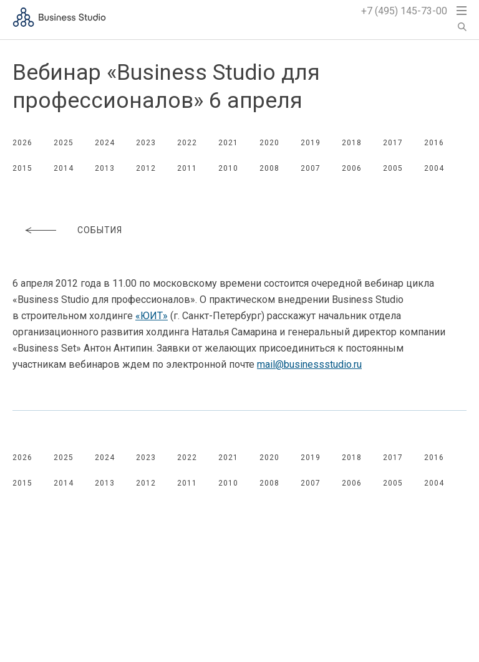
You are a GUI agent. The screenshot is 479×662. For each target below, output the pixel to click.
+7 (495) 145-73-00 (404, 11)
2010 (228, 168)
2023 (146, 142)
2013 (105, 168)
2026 (22, 142)
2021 (228, 142)
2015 (22, 168)
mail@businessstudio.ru (309, 364)
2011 (187, 168)
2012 (146, 168)
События (99, 230)
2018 (352, 142)
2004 (434, 168)
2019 (311, 142)
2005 (393, 168)
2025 (64, 142)
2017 (393, 142)
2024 (105, 142)
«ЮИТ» (151, 316)
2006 (352, 168)
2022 (187, 142)
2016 (434, 142)
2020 (269, 142)
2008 (269, 168)
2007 (311, 168)
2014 (64, 168)
